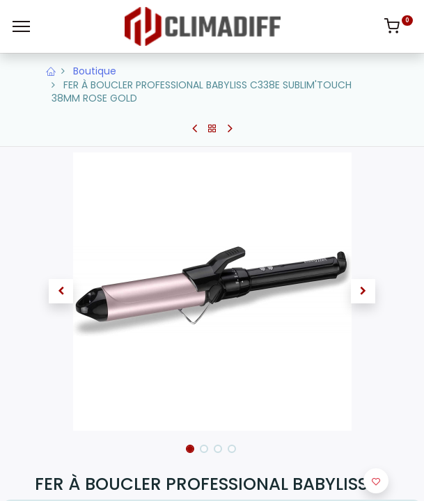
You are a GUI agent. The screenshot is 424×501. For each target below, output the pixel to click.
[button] (61, 291)
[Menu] (21, 26)
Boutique (94, 71)
